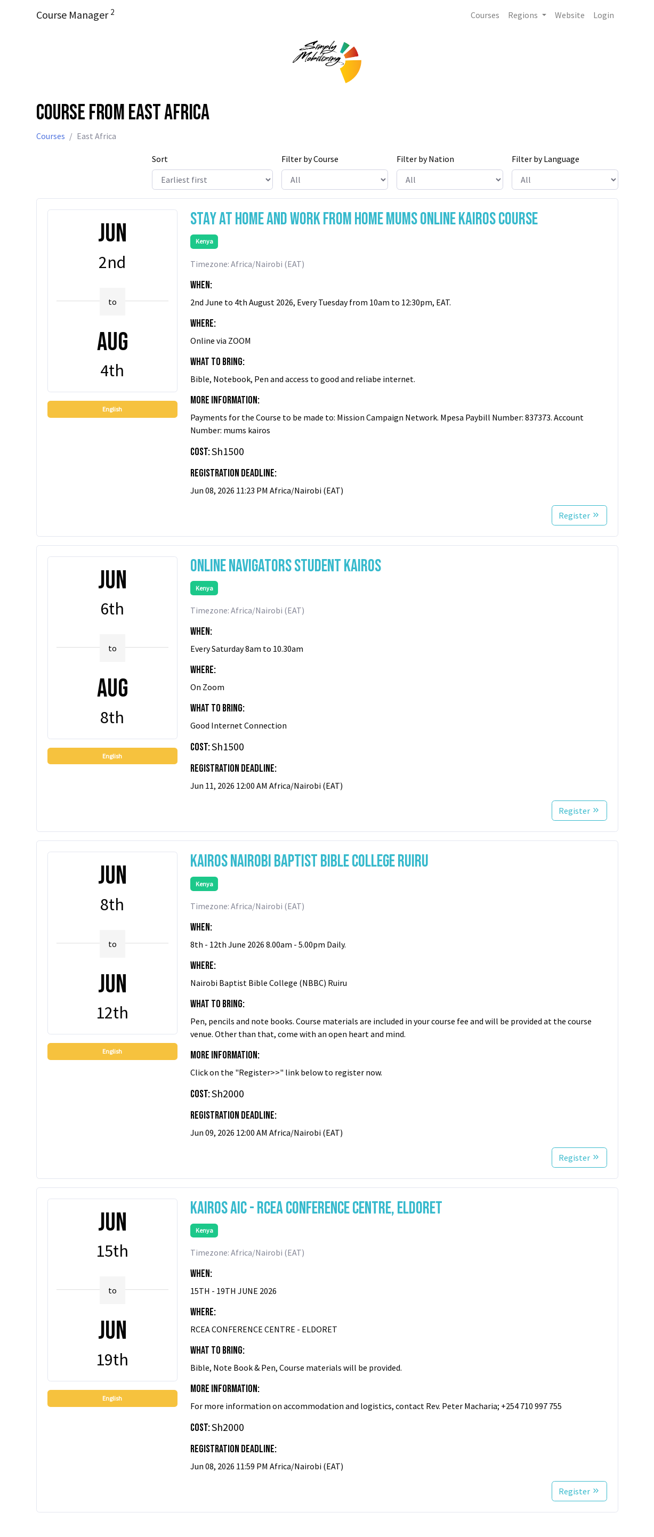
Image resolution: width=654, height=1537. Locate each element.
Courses (485, 15)
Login (603, 15)
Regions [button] (523, 15)
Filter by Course (309, 158)
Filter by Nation (425, 158)
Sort (160, 158)
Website (570, 15)
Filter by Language (545, 158)
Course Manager (75, 14)
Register (579, 515)
